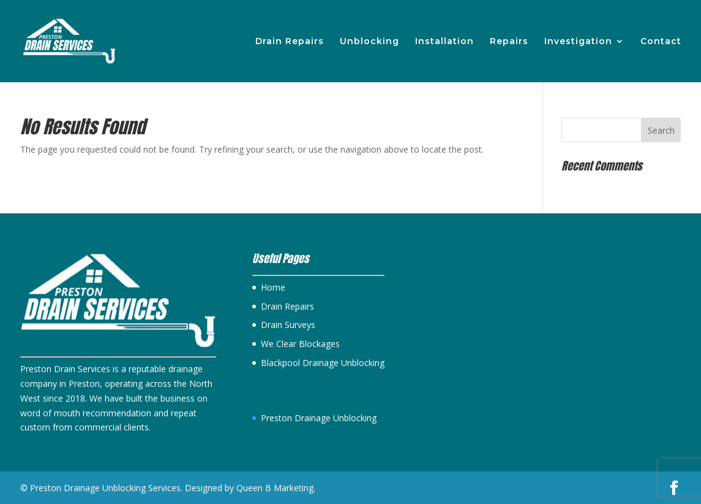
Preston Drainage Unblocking (319, 418)
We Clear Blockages (300, 343)
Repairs (509, 42)
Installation (444, 42)
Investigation (578, 42)
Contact (660, 42)
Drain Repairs (289, 42)
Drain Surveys (288, 324)
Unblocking (369, 42)
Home (273, 287)
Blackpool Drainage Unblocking (322, 362)
